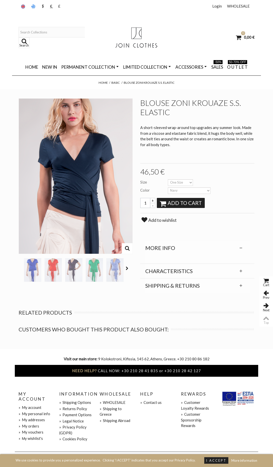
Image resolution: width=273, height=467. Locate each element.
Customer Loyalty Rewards (195, 405)
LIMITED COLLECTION (147, 67)
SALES (217, 66)
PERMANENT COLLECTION (90, 67)
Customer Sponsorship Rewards (191, 420)
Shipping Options (75, 402)
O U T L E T (237, 66)
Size (144, 182)
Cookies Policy (73, 439)
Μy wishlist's (31, 438)
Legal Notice (71, 421)
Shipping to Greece (111, 411)
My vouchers (31, 432)
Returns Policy (73, 408)
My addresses (32, 419)
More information (244, 460)
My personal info (34, 413)
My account (30, 407)
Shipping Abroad (115, 420)
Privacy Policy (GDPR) (73, 430)
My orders (29, 426)
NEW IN (49, 67)
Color (145, 190)
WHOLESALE (238, 6)
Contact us (151, 402)
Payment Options (75, 414)
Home (31, 67)
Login (217, 6)
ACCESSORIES (191, 67)
